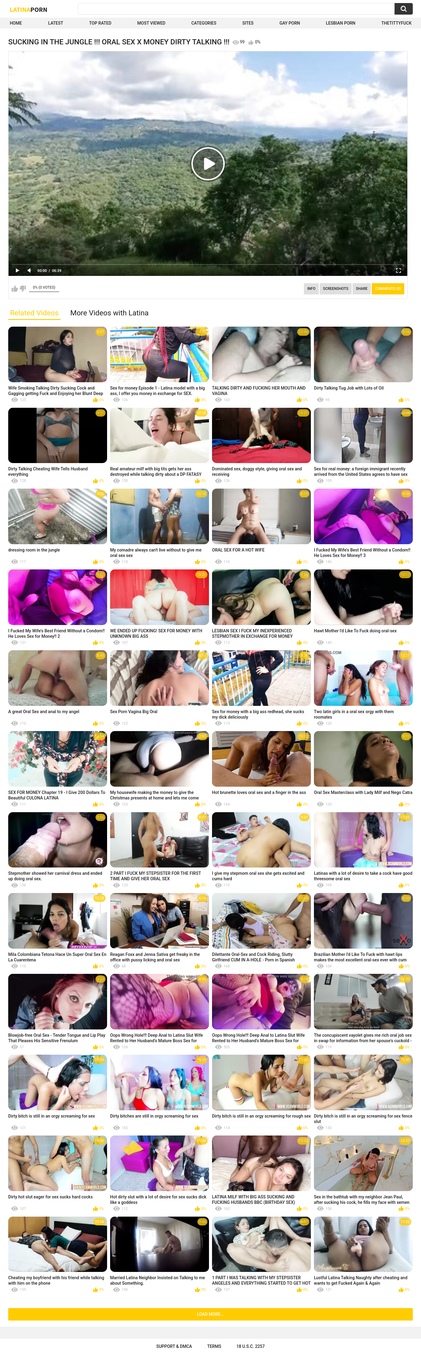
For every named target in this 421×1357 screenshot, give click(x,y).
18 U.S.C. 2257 (250, 1346)
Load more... (210, 1314)
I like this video (15, 289)
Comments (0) (388, 289)
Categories (203, 23)
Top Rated (100, 23)
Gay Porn (290, 23)
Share (361, 289)
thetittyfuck (396, 23)
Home (16, 23)
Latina (28, 9)
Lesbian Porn (340, 23)
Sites (247, 23)
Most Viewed (151, 23)
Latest (55, 23)
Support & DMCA (174, 1346)
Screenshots (335, 289)
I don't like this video (22, 289)
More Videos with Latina (109, 313)
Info (311, 289)
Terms (214, 1346)
